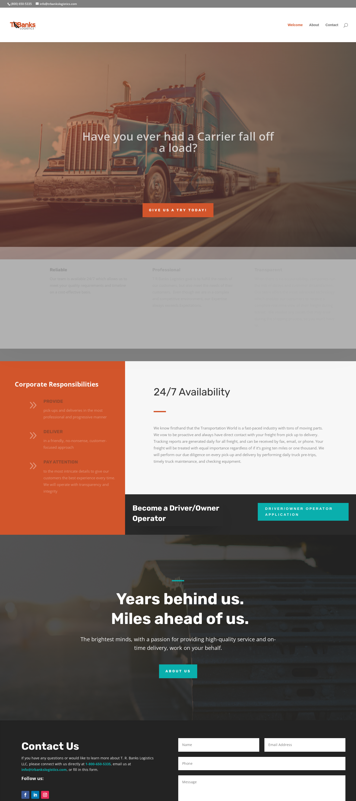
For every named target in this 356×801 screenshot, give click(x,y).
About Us (178, 671)
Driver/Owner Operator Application (299, 511)
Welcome (295, 25)
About (314, 25)
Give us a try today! (178, 210)
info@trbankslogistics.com (44, 769)
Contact (331, 25)
